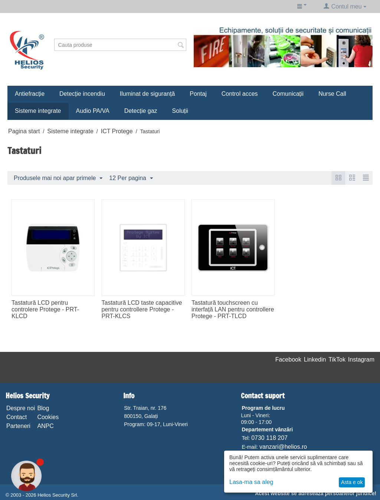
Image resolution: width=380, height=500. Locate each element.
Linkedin (315, 359)
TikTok (336, 359)
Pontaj (198, 94)
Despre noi (20, 408)
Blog (43, 408)
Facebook (288, 359)
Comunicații (288, 94)
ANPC (45, 426)
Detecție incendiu (82, 94)
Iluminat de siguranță (147, 94)
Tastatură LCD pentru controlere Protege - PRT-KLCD (45, 309)
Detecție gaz (140, 111)
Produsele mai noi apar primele (58, 178)
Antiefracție (30, 94)
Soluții (180, 111)
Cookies (48, 417)
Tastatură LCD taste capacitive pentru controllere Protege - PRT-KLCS (142, 309)
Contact (16, 417)
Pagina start (24, 131)
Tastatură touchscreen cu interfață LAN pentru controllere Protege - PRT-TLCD (232, 309)
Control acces (240, 94)
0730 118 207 (269, 438)
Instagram (361, 359)
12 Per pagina (131, 178)
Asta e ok (352, 482)
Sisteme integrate (38, 111)
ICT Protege (117, 131)
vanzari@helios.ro (283, 447)
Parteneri (18, 426)
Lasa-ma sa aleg (251, 482)
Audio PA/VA (92, 111)
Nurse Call (332, 94)
